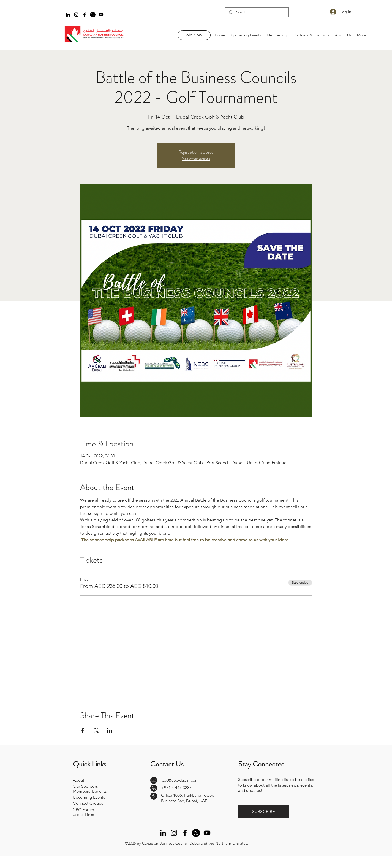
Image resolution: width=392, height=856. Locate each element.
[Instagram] (76, 14)
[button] (263, 811)
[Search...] (256, 12)
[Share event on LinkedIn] (109, 730)
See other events (196, 158)
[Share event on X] (96, 730)
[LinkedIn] (68, 14)
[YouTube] (101, 14)
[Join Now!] (194, 35)
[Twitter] (93, 14)
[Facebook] (84, 14)
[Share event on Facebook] (82, 730)
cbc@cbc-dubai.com (180, 780)
